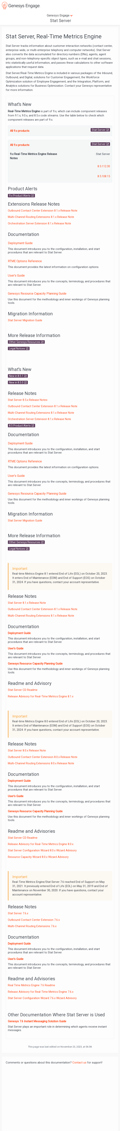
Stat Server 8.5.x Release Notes (27, 400)
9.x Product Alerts (20, 195)
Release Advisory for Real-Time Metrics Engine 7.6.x (40, 991)
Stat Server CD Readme (22, 690)
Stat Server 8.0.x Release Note (27, 750)
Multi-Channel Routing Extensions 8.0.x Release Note (41, 763)
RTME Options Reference (25, 261)
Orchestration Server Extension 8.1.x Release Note (39, 223)
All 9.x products (19, 131)
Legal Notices (17, 348)
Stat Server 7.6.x (18, 913)
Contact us (79, 1062)
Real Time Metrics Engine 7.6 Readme (31, 985)
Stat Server (99, 129)
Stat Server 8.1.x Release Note (27, 603)
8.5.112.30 (104, 166)
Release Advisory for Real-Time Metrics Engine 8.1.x (40, 696)
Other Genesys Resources (24, 342)
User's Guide (16, 275)
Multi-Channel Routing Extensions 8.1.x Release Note (41, 217)
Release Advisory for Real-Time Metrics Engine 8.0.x (40, 844)
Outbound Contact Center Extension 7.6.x (34, 920)
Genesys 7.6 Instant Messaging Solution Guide (37, 1021)
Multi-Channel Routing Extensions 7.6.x (32, 926)
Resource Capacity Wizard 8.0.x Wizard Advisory (38, 857)
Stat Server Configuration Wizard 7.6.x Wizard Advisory (42, 998)
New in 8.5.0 (16, 382)
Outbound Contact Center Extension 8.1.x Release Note (42, 210)
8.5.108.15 (104, 176)
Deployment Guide (20, 243)
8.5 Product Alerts (20, 425)
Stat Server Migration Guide (25, 320)
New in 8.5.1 (16, 375)
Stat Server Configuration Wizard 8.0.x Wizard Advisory (42, 850)
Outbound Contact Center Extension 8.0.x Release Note (42, 757)
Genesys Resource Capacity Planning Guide (37, 293)
